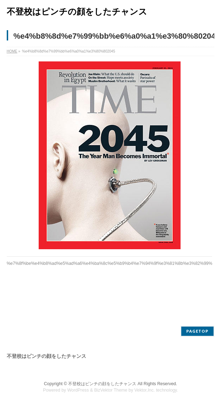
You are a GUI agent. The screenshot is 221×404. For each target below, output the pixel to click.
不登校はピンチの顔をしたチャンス (77, 11)
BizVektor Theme (110, 390)
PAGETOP (197, 331)
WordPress (78, 390)
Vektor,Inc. (144, 390)
